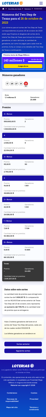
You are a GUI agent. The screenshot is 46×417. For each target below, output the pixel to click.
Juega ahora (23, 66)
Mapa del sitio (12, 407)
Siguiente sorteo (23, 351)
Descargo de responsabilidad (11, 400)
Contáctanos (12, 393)
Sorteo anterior (23, 344)
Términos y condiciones (34, 408)
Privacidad (34, 399)
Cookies (34, 393)
